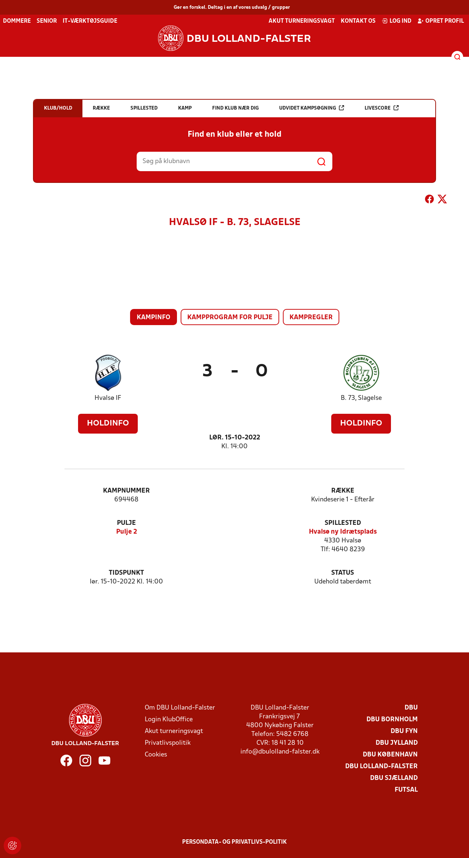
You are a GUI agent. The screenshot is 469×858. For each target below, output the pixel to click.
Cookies (156, 755)
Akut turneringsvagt (302, 21)
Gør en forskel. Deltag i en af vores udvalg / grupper (232, 7)
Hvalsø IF (108, 398)
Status (342, 573)
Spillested (343, 523)
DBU (411, 708)
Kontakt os (358, 21)
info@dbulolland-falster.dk (280, 752)
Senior (47, 21)
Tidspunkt (126, 573)
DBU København (390, 755)
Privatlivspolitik (168, 743)
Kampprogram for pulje (230, 317)
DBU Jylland (397, 743)
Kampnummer (126, 491)
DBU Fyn (404, 731)
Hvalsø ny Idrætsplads (343, 532)
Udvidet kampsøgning (311, 108)
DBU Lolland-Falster (381, 766)
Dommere (17, 21)
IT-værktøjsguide (90, 21)
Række (342, 491)
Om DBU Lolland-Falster (180, 708)
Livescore (382, 108)
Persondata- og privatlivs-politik (234, 842)
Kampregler (311, 317)
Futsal (406, 790)
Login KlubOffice (169, 720)
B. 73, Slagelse (361, 398)
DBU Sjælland (394, 778)
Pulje (126, 523)
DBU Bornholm (392, 720)
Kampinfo (153, 317)
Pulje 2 (126, 532)
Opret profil (440, 21)
